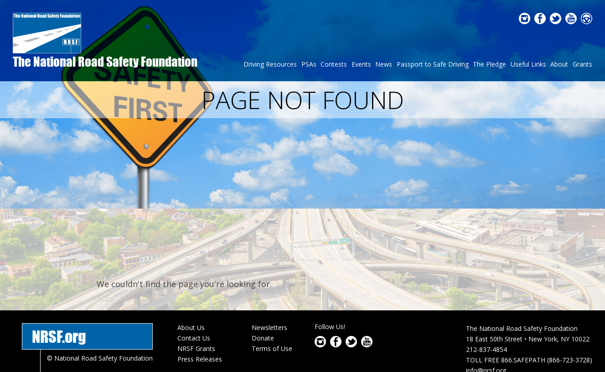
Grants (582, 64)
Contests (334, 64)
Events (361, 64)
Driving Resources (270, 64)
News (383, 64)
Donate (263, 289)
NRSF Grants (196, 300)
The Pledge (489, 64)
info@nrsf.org (486, 322)
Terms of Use (272, 300)
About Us (191, 279)
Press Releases (199, 310)
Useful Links (528, 64)
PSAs (308, 64)
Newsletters (269, 279)
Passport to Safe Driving (433, 64)
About (559, 64)
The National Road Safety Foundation (105, 61)
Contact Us (193, 289)
